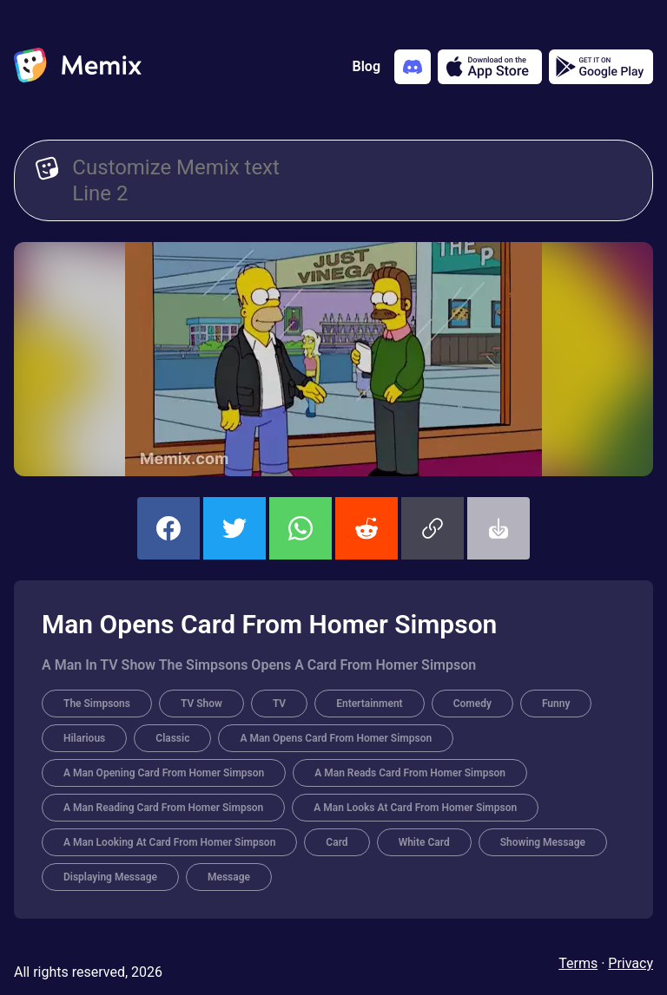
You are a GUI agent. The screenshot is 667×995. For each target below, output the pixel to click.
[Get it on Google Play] (601, 66)
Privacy (630, 963)
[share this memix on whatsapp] (300, 528)
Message (229, 877)
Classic (172, 738)
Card (336, 842)
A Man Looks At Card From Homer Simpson (415, 808)
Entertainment (369, 703)
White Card (424, 842)
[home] (78, 67)
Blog (366, 66)
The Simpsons (96, 703)
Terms (578, 963)
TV (279, 703)
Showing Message (542, 842)
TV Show (201, 703)
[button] (432, 528)
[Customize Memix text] (351, 180)
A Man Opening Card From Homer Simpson (163, 773)
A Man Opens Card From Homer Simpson (336, 738)
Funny (556, 703)
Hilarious (84, 738)
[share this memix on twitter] (234, 528)
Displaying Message (110, 877)
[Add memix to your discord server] (412, 66)
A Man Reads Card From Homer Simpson (409, 773)
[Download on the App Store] (490, 66)
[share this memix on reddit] (366, 528)
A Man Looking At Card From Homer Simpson (169, 842)
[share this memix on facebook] (168, 528)
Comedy (472, 703)
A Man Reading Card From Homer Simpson (163, 808)
